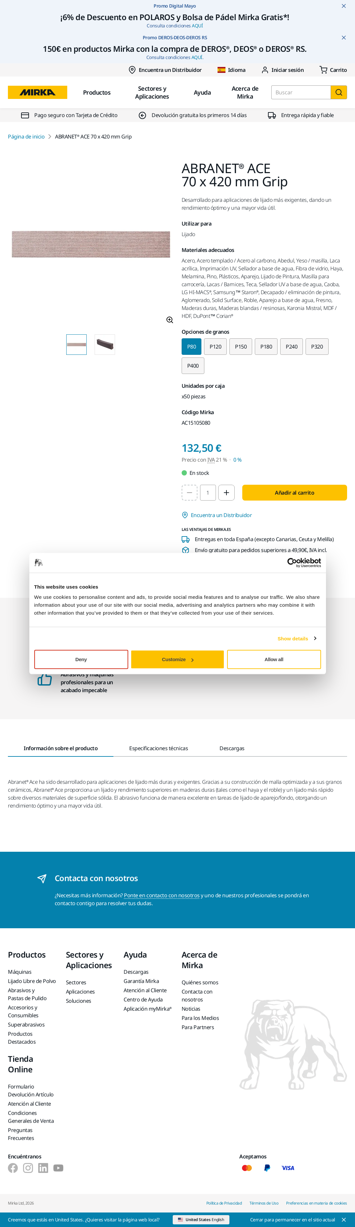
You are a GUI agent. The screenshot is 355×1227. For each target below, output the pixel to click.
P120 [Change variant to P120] (215, 346)
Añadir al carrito (294, 492)
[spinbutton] (208, 493)
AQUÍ (197, 25)
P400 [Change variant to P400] (193, 365)
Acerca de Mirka (245, 92)
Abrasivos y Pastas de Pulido (27, 994)
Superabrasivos (26, 1024)
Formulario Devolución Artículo (31, 1090)
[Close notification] (343, 6)
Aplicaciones (80, 991)
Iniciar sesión (282, 70)
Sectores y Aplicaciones (152, 92)
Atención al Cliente (145, 990)
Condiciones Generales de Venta (31, 1116)
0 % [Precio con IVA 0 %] (237, 459)
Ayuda (202, 92)
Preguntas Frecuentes (21, 1134)
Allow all (274, 659)
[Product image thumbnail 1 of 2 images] (76, 344)
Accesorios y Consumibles (23, 1011)
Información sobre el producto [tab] (61, 748)
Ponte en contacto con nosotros (162, 895)
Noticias (191, 1008)
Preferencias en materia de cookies (316, 1203)
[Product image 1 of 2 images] (91, 245)
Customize (177, 659)
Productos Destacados (22, 1037)
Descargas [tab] (232, 748)
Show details (293, 638)
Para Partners (198, 1027)
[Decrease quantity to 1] (189, 493)
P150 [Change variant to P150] (241, 346)
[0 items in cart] (333, 70)
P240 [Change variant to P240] (291, 346)
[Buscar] (339, 92)
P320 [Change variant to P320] (317, 346)
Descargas (136, 971)
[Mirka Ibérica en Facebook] (13, 1168)
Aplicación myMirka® (148, 1008)
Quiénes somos (200, 982)
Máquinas (19, 971)
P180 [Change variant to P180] (266, 346)
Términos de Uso (264, 1203)
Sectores (76, 982)
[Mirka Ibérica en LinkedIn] (43, 1168)
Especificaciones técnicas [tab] (158, 748)
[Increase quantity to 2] (226, 492)
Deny (81, 659)
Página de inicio (26, 136)
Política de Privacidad (224, 1203)
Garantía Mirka (141, 981)
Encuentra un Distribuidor (165, 70)
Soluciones (78, 1000)
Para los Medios (200, 1018)
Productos (96, 92)
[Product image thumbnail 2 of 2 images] (105, 344)
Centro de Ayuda (143, 999)
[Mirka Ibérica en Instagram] (28, 1168)
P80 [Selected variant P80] (191, 346)
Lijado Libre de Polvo (32, 981)
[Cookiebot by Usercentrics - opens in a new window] (292, 562)
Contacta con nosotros (197, 995)
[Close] (298, 1219)
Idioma (231, 70)
